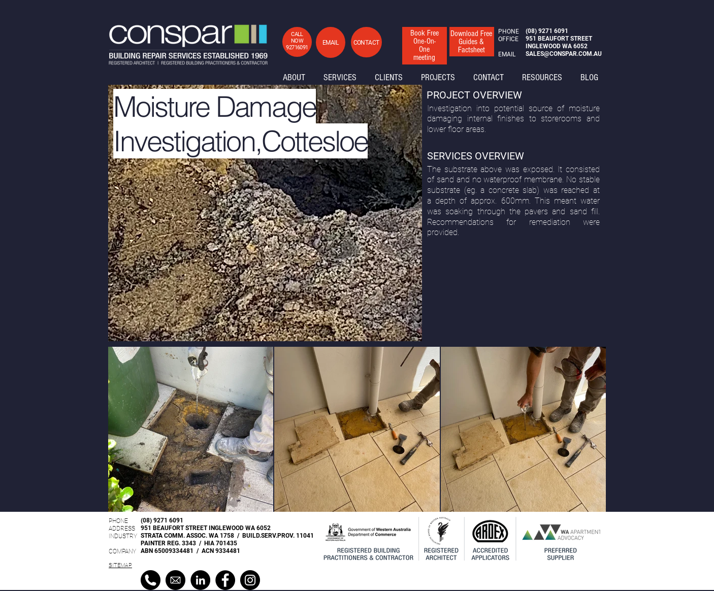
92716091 (297, 47)
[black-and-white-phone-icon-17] (150, 580)
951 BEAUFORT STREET (559, 38)
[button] (330, 42)
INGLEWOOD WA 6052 (557, 46)
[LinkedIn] (200, 580)
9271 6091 (553, 31)
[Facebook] (225, 580)
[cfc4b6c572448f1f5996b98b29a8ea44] (175, 580)
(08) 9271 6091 (162, 520)
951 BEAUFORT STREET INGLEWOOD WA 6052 (206, 528)
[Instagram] (250, 580)
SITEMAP (120, 565)
